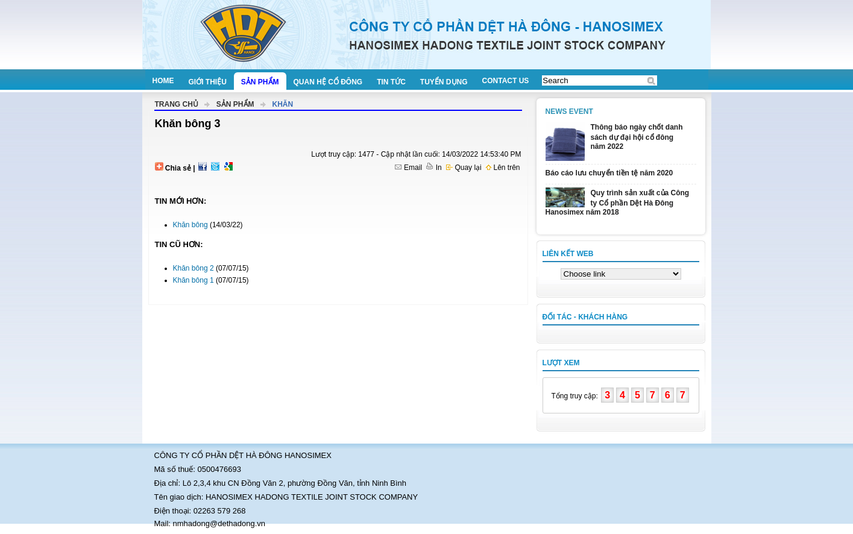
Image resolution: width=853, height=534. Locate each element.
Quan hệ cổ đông (328, 82)
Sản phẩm (260, 82)
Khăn (283, 104)
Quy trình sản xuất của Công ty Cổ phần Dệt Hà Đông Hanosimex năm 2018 (618, 202)
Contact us (505, 81)
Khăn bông (190, 225)
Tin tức (391, 82)
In (433, 167)
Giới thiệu (208, 82)
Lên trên (503, 167)
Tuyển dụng (444, 82)
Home (163, 81)
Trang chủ (176, 104)
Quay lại (464, 167)
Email (408, 167)
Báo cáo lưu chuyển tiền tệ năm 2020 (609, 173)
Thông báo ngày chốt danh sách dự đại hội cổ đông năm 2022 (637, 137)
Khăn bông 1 (193, 280)
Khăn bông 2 (193, 268)
